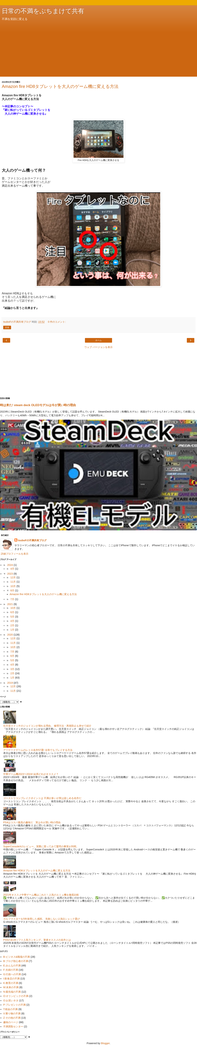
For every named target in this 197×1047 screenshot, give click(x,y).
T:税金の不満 (10, 1009)
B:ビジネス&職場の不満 (16, 956)
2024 (10, 565)
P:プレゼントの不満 (14, 1004)
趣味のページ (10, 1022)
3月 (12, 669)
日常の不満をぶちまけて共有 (43, 11)
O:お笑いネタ (10, 1000)
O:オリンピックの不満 (15, 996)
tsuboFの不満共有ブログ (32, 540)
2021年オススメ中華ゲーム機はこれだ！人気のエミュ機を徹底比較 (41, 894)
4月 (12, 568)
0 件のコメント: (57, 321)
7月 (12, 599)
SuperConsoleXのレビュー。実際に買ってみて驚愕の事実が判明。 (41, 846)
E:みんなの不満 (12, 965)
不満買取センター (13, 1026)
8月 (12, 590)
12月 (13, 577)
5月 (12, 616)
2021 (10, 604)
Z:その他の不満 (12, 1017)
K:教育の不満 (10, 983)
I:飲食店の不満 (11, 978)
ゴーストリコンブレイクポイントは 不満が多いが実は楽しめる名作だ (42, 798)
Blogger (105, 1043)
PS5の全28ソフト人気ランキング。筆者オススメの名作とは (37, 939)
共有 (7, 327)
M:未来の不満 (11, 987)
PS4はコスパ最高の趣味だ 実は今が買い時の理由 (31, 822)
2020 (10, 634)
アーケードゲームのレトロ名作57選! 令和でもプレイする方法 (37, 750)
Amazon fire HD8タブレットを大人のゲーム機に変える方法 (60, 86)
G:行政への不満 (12, 974)
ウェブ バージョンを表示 (98, 347)
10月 (13, 586)
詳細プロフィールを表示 (14, 553)
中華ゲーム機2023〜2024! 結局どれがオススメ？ (31, 774)
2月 (12, 625)
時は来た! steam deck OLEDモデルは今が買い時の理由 (38, 405)
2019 (10, 682)
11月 (13, 581)
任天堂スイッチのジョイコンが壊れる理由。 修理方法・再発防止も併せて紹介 (47, 725)
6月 (12, 612)
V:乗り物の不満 (12, 1013)
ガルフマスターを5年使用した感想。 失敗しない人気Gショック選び (41, 918)
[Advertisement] (98, 48)
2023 (10, 573)
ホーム (98, 340)
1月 (12, 629)
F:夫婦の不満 (10, 969)
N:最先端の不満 (12, 991)
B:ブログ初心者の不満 (15, 961)
